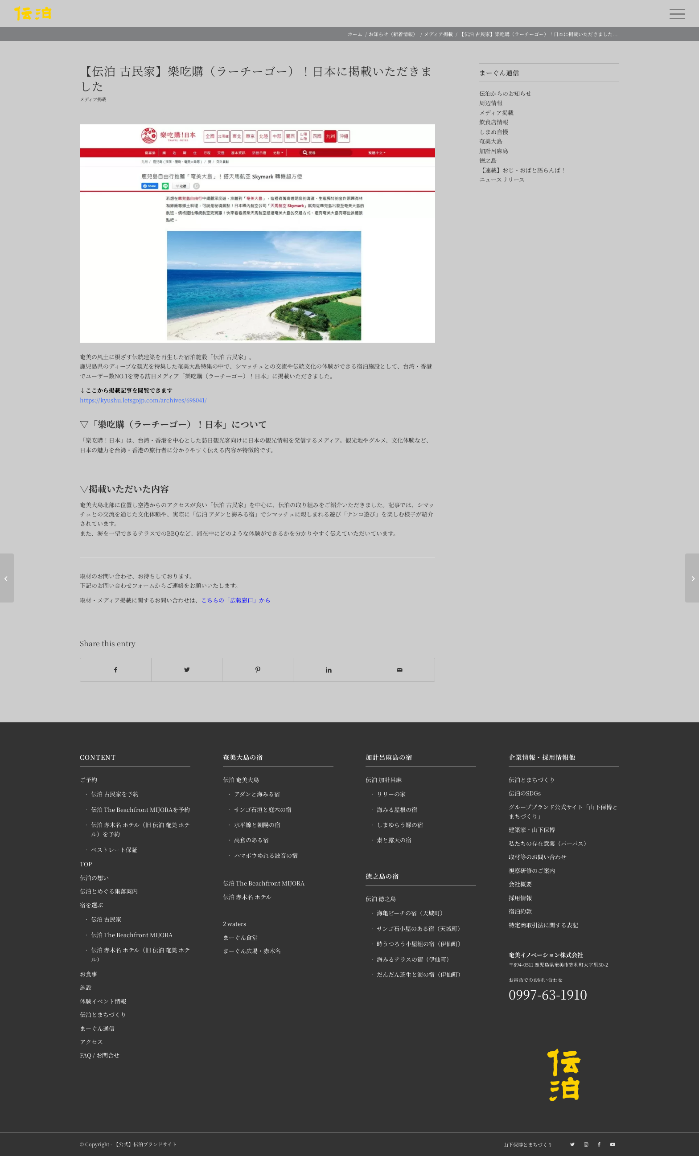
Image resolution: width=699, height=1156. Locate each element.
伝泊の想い (94, 877)
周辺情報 (490, 102)
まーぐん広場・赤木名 (252, 951)
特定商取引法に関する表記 (543, 925)
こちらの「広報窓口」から (236, 600)
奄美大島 (490, 141)
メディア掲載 (93, 99)
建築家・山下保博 (532, 830)
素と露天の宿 (394, 840)
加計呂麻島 (493, 151)
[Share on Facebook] (115, 669)
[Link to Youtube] (612, 1144)
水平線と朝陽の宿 (257, 825)
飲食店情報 (493, 122)
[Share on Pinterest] (257, 669)
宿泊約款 (520, 911)
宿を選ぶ (91, 905)
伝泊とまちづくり (103, 1015)
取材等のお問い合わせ (538, 857)
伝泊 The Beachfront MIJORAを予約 (140, 809)
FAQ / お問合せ (99, 1055)
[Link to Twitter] (572, 1144)
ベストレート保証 (114, 849)
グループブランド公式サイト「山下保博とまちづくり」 (563, 811)
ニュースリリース (502, 179)
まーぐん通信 (97, 1028)
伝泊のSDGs (525, 793)
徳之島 (488, 160)
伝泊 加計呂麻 (384, 779)
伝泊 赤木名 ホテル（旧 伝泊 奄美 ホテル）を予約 (140, 830)
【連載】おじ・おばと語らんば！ (522, 170)
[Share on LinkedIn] (328, 669)
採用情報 (520, 898)
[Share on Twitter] (187, 669)
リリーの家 (391, 794)
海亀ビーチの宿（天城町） (411, 913)
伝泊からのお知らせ (505, 93)
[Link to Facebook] (599, 1144)
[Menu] (674, 13)
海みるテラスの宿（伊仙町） (414, 959)
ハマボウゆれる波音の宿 (266, 855)
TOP (86, 864)
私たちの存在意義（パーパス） (549, 843)
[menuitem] (525, 1144)
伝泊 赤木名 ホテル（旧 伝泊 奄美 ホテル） (140, 955)
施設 (85, 988)
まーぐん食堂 (240, 937)
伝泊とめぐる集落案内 (109, 891)
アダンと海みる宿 (257, 794)
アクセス (91, 1042)
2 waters (234, 924)
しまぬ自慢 (493, 131)
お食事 (88, 974)
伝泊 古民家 (106, 919)
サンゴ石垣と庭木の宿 (263, 809)
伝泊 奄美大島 (241, 779)
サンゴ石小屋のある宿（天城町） (420, 929)
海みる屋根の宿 (397, 809)
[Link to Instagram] (585, 1144)
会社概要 (520, 884)
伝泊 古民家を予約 (115, 794)
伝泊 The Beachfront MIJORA (132, 935)
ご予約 (88, 779)
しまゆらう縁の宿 (400, 825)
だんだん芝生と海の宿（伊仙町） (420, 975)
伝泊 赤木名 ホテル (247, 897)
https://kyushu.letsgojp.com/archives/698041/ (143, 400)
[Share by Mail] (399, 669)
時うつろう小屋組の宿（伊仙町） (420, 944)
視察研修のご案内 (532, 870)
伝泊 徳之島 (381, 899)
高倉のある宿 (251, 840)
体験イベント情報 (103, 1001)
